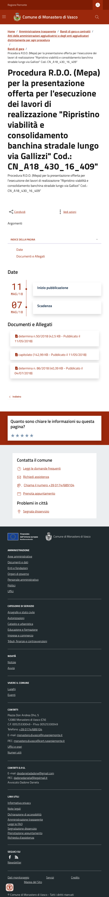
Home (11, 31)
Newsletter (14, 862)
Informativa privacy (19, 803)
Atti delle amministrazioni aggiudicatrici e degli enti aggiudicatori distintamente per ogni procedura (48, 38)
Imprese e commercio (20, 635)
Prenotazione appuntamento (25, 833)
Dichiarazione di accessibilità (24, 814)
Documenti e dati (18, 562)
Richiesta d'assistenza (21, 837)
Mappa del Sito (33, 882)
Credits (75, 877)
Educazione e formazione (23, 629)
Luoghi (12, 689)
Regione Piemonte (17, 5)
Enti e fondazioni (18, 568)
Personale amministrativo (23, 579)
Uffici (11, 591)
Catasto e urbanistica (20, 624)
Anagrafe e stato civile (21, 612)
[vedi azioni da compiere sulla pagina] (67, 212)
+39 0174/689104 (30, 729)
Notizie (12, 662)
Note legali (14, 808)
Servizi (50, 877)
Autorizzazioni (16, 618)
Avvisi (11, 668)
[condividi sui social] (17, 212)
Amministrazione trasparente (37, 31)
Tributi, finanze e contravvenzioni (27, 641)
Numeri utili (14, 752)
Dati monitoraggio (18, 877)
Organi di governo (18, 574)
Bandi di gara (16, 49)
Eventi (11, 695)
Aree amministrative (20, 556)
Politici (11, 585)
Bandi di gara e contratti (75, 31)
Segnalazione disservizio (22, 828)
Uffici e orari (15, 746)
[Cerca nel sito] (95, 17)
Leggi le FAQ (15, 824)
